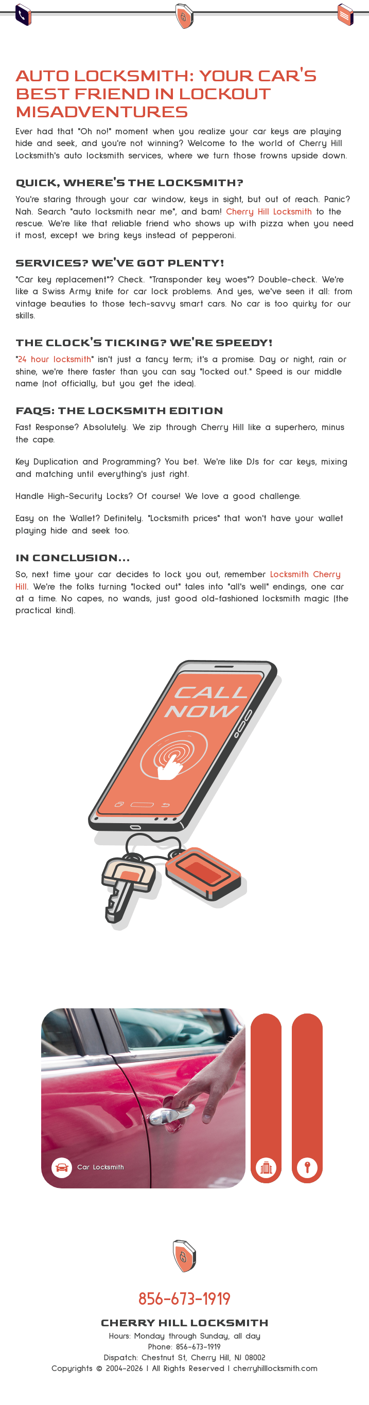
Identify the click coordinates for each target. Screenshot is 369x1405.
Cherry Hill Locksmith (269, 212)
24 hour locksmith (54, 359)
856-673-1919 (184, 1299)
